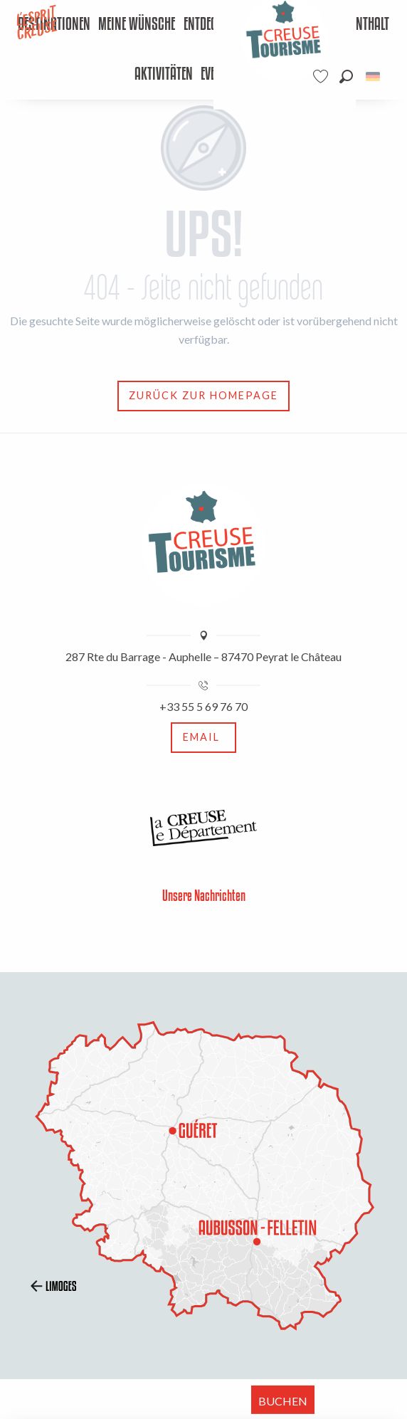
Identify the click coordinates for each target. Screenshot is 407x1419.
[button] (346, 76)
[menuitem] (137, 25)
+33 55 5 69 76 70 (203, 706)
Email (201, 737)
